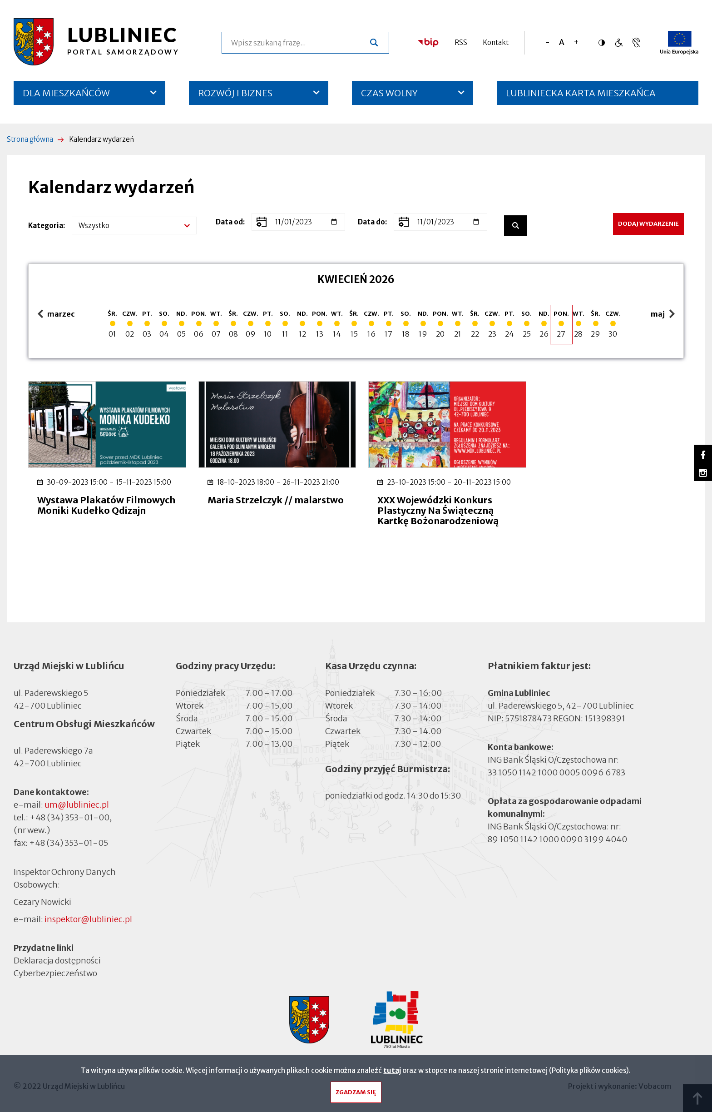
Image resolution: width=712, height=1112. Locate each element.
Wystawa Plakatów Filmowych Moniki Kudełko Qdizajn (99, 509)
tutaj (392, 1072)
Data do (371, 222)
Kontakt (496, 42)
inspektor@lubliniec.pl (88, 917)
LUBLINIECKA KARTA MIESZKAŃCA (581, 96)
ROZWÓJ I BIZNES (235, 93)
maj (664, 314)
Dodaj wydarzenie (648, 224)
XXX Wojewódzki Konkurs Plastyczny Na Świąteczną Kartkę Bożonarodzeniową (432, 509)
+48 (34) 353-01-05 (68, 841)
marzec (56, 314)
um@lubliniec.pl (76, 803)
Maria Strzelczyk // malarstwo (246, 504)
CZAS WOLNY (389, 93)
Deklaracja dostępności (57, 958)
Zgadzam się (356, 1094)
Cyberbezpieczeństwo (55, 971)
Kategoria (45, 225)
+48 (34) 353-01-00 (69, 816)
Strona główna (30, 139)
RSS (461, 42)
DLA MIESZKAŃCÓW (66, 93)
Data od (229, 222)
